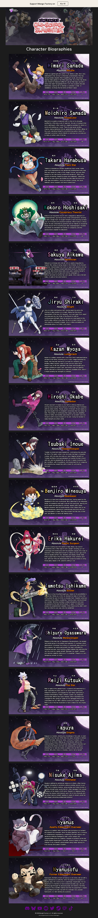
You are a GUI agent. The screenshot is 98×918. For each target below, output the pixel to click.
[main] (49, 49)
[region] (49, 3)
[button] (89, 10)
